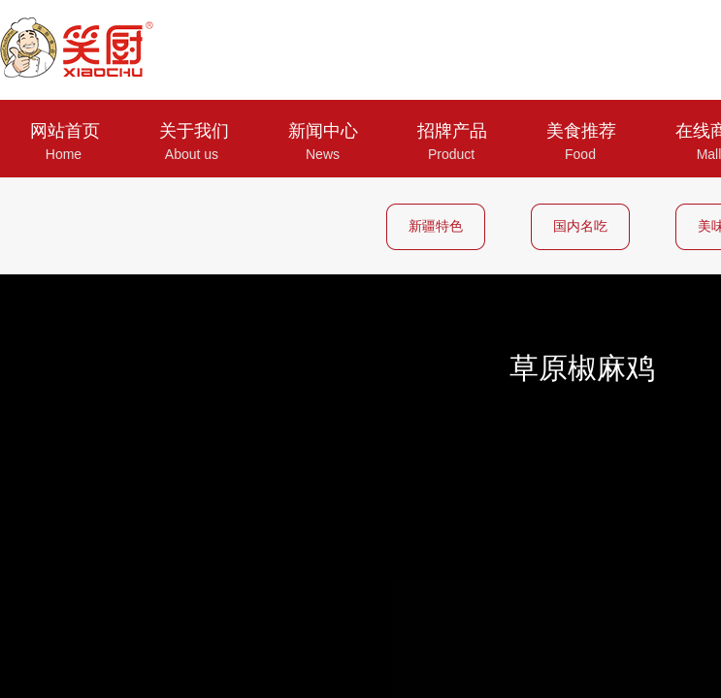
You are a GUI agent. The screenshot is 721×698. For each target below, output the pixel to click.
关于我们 (194, 131)
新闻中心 (323, 131)
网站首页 (65, 131)
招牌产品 (452, 131)
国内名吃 (580, 226)
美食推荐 (581, 131)
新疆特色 (436, 226)
